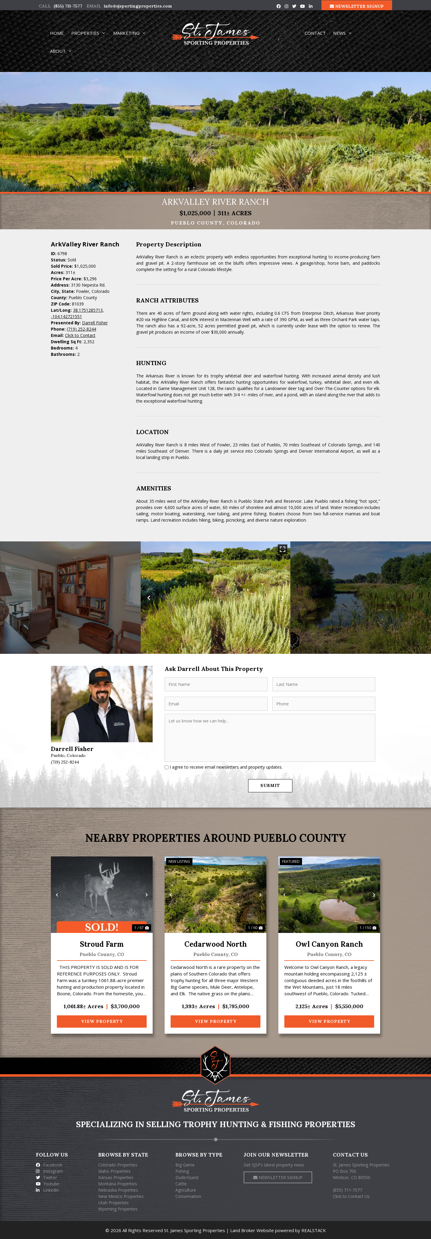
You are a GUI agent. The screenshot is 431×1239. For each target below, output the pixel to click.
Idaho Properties (114, 1170)
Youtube (47, 1183)
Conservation (188, 1196)
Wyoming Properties (118, 1208)
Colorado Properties (117, 1164)
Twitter (46, 1177)
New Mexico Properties (121, 1196)
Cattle (181, 1183)
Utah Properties (113, 1202)
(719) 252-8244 (81, 329)
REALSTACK (313, 1230)
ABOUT (64, 51)
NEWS (345, 33)
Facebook (49, 1164)
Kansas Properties (115, 1177)
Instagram (49, 1170)
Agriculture (185, 1189)
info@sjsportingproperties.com (138, 6)
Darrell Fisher (95, 323)
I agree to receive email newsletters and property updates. (226, 767)
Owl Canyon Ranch (329, 943)
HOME (57, 33)
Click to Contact (80, 335)
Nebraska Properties (118, 1189)
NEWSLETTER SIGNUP (357, 6)
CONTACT (315, 33)
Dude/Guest (187, 1177)
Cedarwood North (215, 943)
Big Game (185, 1164)
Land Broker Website (252, 1230)
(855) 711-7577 (68, 6)
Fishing (182, 1170)
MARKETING (132, 33)
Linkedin (47, 1189)
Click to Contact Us (351, 1196)
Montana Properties (117, 1183)
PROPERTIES (91, 33)
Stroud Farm (102, 943)
